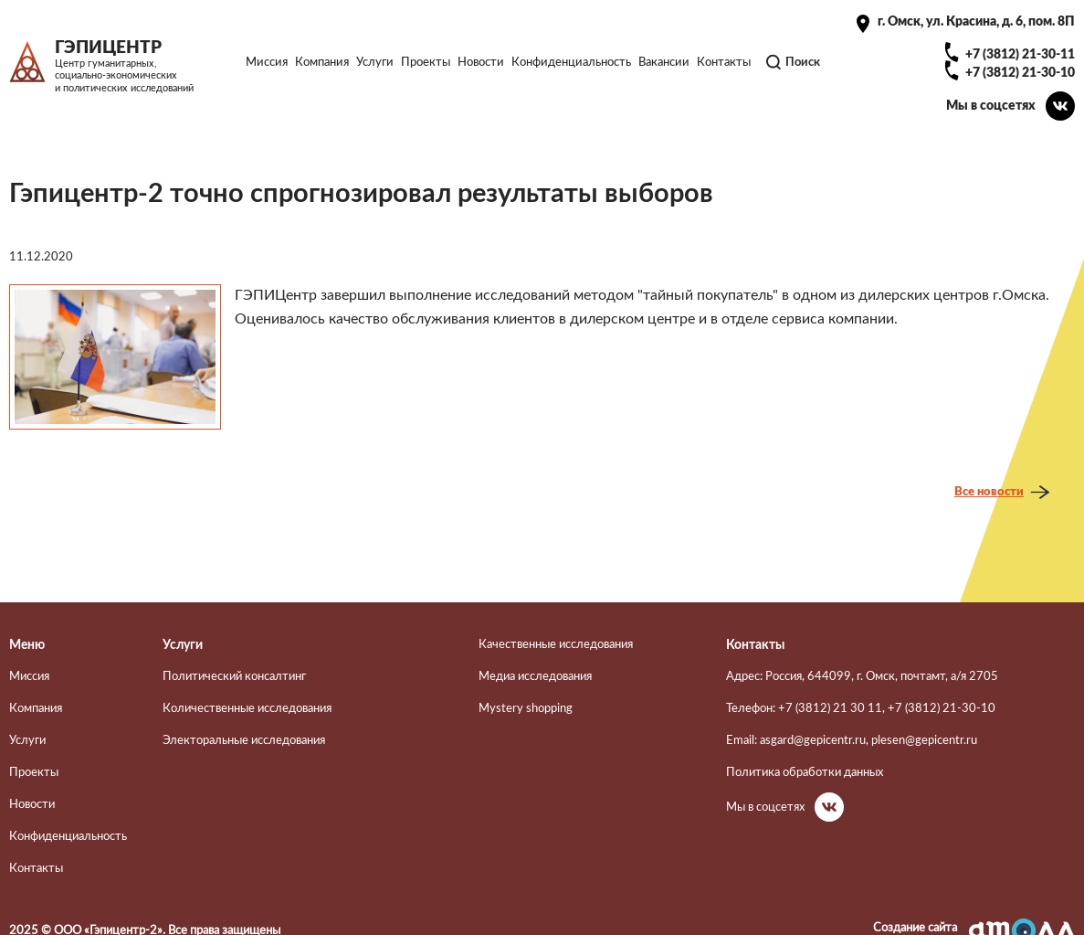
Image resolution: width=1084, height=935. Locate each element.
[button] (115, 357)
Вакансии (663, 62)
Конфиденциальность (571, 62)
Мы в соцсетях (991, 105)
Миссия (267, 62)
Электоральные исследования (244, 740)
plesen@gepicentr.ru (924, 740)
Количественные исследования (247, 708)
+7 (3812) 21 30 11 (830, 708)
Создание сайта (915, 927)
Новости (481, 62)
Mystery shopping (526, 708)
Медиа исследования (535, 676)
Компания (322, 62)
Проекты (425, 62)
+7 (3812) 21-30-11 (1020, 54)
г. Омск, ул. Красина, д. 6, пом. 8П (976, 21)
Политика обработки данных (804, 772)
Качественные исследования (556, 644)
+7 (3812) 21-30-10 (1020, 73)
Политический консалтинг (234, 676)
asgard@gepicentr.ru (813, 740)
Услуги (375, 62)
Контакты (724, 62)
